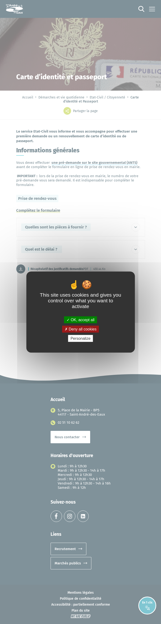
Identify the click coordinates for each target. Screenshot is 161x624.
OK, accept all (80, 320)
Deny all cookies (81, 329)
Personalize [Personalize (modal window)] (81, 338)
